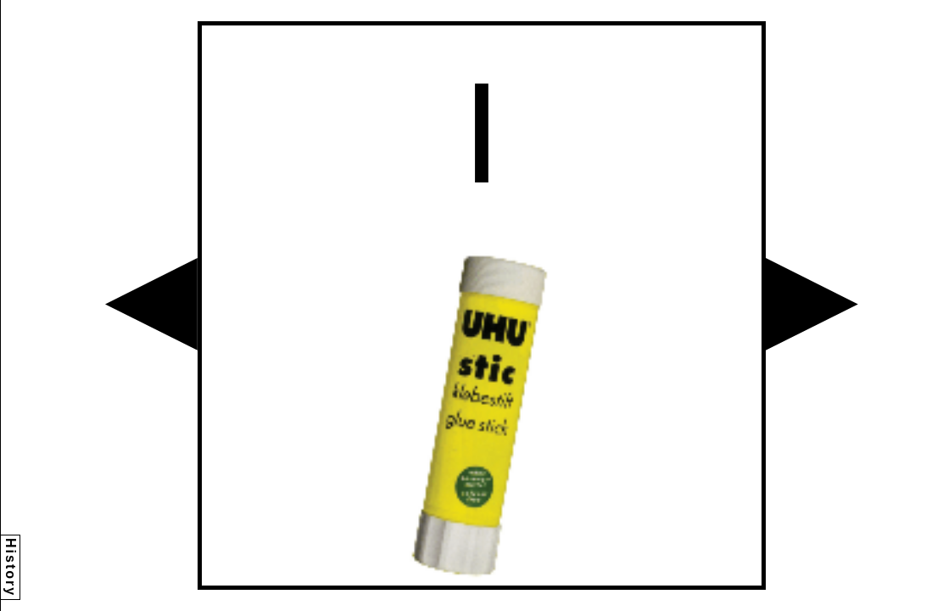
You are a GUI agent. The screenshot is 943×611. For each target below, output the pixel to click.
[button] (151, 304)
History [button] (10, 567)
